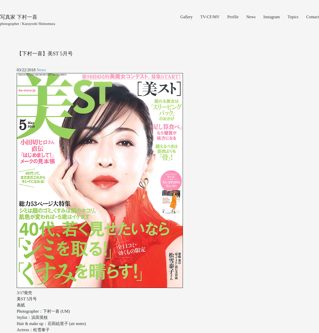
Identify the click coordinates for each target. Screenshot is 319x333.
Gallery (186, 17)
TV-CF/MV (210, 17)
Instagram (271, 17)
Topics (293, 17)
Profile (233, 17)
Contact (312, 17)
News (250, 17)
